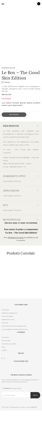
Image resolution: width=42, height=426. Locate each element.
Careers (4, 350)
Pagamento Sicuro (8, 319)
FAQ (3, 347)
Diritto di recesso (7, 316)
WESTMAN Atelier (8, 68)
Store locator (6, 340)
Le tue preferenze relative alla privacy (15, 329)
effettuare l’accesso (16, 238)
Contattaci (5, 310)
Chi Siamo (5, 337)
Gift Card (5, 323)
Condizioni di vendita (9, 344)
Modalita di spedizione (9, 313)
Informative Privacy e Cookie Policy (14, 326)
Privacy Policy (16, 388)
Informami (14, 115)
